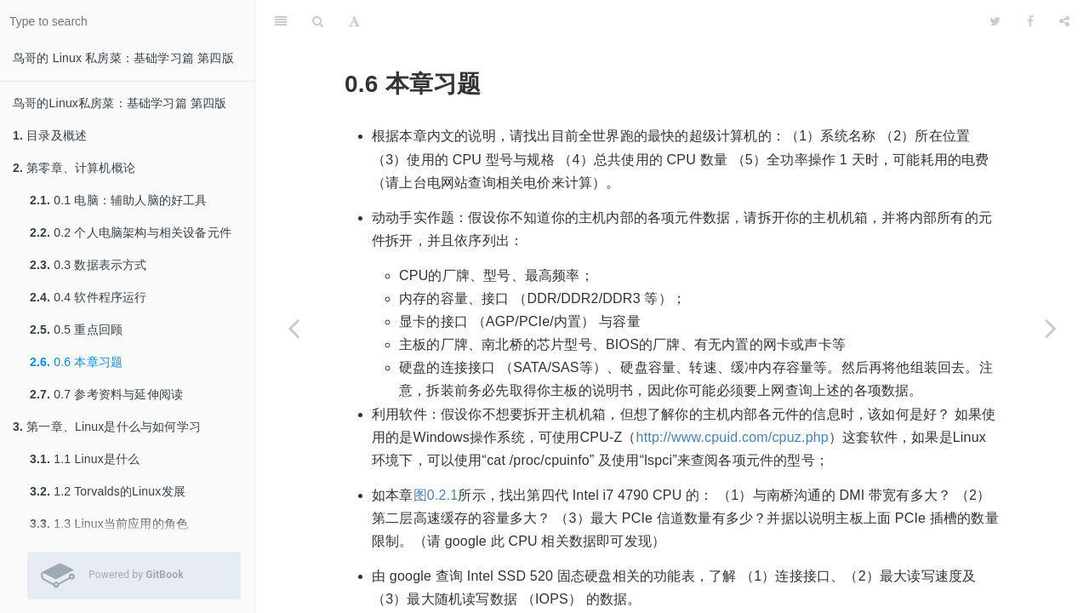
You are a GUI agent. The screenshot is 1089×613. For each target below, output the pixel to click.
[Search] (317, 21)
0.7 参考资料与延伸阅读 (106, 394)
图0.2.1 (436, 495)
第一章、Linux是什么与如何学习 (107, 426)
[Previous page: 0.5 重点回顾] (293, 328)
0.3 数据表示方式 (88, 265)
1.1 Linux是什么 (85, 459)
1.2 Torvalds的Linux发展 (107, 491)
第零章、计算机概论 (74, 168)
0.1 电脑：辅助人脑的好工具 (119, 200)
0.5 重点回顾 (76, 329)
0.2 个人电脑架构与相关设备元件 (130, 232)
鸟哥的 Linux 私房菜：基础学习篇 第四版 (123, 58)
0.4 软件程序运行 (88, 297)
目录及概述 (50, 135)
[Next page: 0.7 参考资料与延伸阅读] (1050, 328)
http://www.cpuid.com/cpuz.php (732, 437)
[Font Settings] (354, 21)
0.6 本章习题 (76, 362)
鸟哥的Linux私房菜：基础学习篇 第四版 (120, 103)
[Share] (1064, 21)
